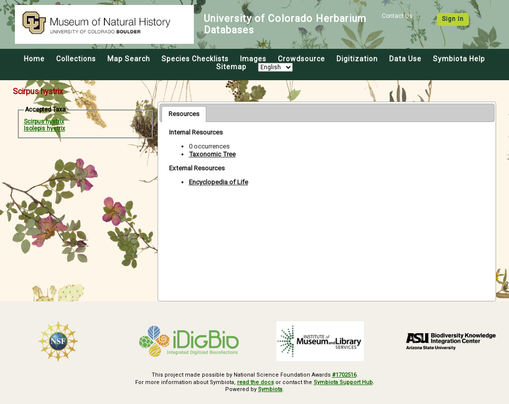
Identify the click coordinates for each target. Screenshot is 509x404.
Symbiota (270, 389)
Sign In (453, 18)
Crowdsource (301, 59)
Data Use (405, 59)
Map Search (128, 59)
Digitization (357, 59)
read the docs (255, 382)
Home (34, 59)
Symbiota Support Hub (343, 382)
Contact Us (397, 15)
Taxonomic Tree (212, 154)
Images (253, 59)
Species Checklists (195, 59)
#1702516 (344, 375)
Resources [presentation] (184, 114)
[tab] (184, 114)
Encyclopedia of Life (218, 182)
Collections (76, 59)
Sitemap (231, 67)
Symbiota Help (459, 59)
